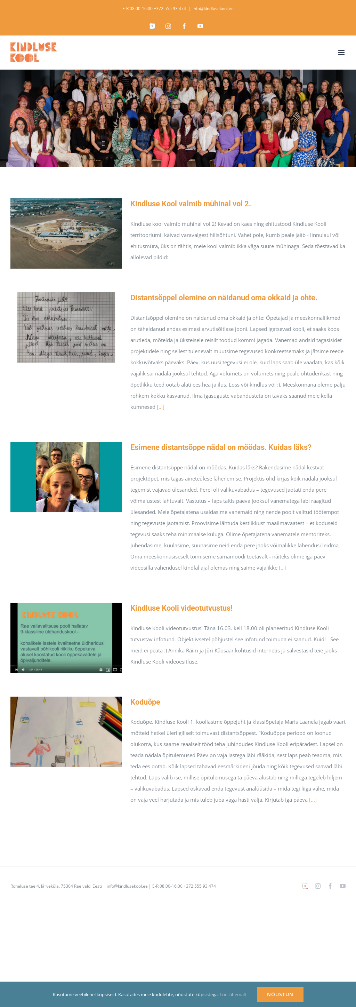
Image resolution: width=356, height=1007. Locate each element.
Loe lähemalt (233, 994)
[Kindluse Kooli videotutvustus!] (66, 638)
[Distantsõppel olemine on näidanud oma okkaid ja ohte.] (66, 327)
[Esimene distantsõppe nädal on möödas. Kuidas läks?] (66, 477)
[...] (160, 406)
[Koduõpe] (66, 732)
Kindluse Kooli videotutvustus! (181, 608)
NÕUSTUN (280, 994)
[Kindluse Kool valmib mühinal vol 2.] (66, 233)
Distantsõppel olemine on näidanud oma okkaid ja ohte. (223, 297)
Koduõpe (145, 702)
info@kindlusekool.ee (213, 8)
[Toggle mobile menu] (342, 52)
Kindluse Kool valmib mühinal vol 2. (190, 203)
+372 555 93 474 (170, 8)
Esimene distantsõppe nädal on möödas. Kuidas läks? (221, 447)
